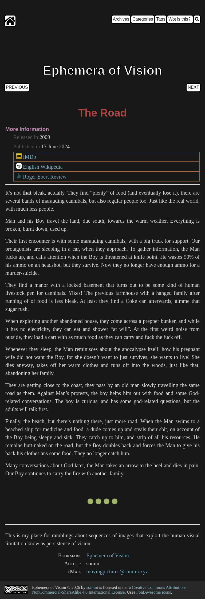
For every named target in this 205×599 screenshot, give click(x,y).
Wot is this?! (180, 19)
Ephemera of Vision (107, 555)
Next (193, 87)
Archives (121, 19)
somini (92, 587)
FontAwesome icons (153, 592)
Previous (17, 87)
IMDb (29, 157)
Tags (160, 19)
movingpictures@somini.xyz (117, 571)
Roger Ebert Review (44, 177)
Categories (142, 19)
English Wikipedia (42, 167)
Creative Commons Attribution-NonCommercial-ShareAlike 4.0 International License (109, 589)
